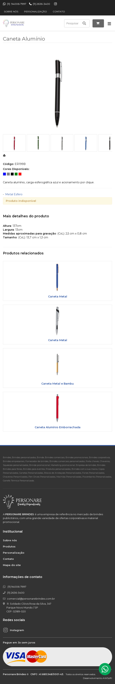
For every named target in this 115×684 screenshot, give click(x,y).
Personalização (35, 11)
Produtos (9, 546)
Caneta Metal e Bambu (57, 383)
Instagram (17, 630)
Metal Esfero (13, 194)
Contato (59, 11)
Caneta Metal (57, 296)
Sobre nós (11, 11)
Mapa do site (12, 565)
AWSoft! (107, 678)
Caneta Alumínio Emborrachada (57, 427)
